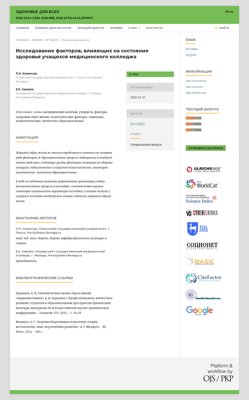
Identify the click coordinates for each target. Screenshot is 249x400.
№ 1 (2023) (52, 39)
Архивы (116, 27)
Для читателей (196, 81)
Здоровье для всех (54, 15)
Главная (22, 27)
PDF (135, 74)
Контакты (154, 27)
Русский (191, 49)
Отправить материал (205, 148)
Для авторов (194, 86)
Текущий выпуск (90, 27)
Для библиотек (196, 92)
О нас (133, 27)
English (191, 55)
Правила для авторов (53, 27)
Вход (229, 11)
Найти (224, 27)
